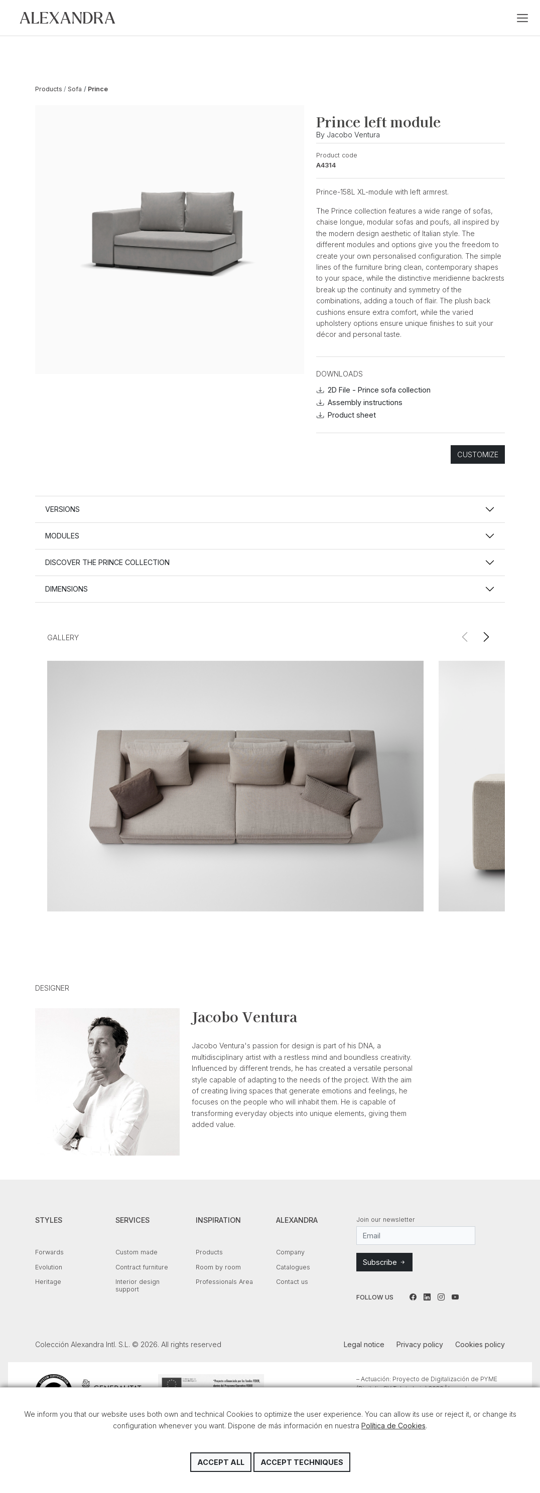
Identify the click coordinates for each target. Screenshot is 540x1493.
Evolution (48, 1267)
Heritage (48, 1281)
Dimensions (66, 589)
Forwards (49, 1252)
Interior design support (137, 1285)
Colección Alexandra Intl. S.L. (67, 18)
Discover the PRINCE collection (107, 562)
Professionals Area (224, 1281)
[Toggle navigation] (522, 18)
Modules (62, 535)
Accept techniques (301, 1462)
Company (290, 1252)
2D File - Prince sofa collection (374, 390)
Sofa (75, 89)
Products (48, 89)
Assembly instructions (359, 402)
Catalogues (293, 1267)
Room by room (218, 1267)
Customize (477, 454)
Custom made (136, 1252)
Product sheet (346, 415)
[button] (486, 638)
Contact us (292, 1281)
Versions (62, 509)
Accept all (220, 1462)
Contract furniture (141, 1267)
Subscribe (384, 1262)
